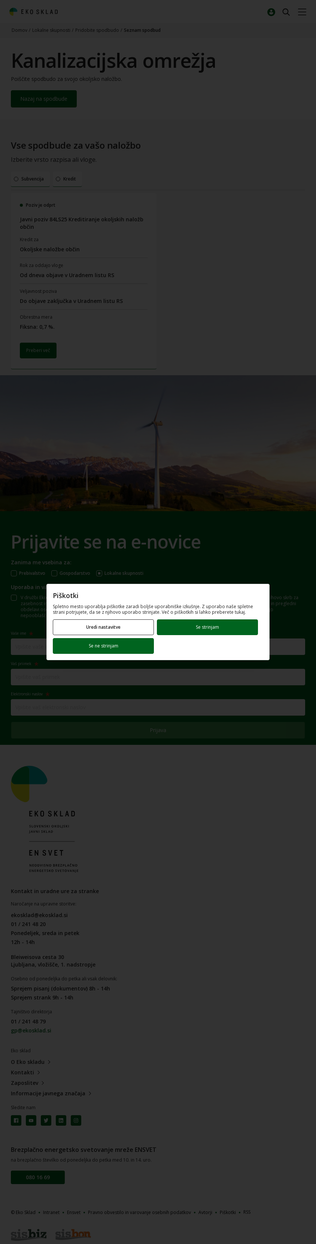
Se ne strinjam (103, 646)
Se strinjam (207, 627)
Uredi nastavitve (103, 627)
